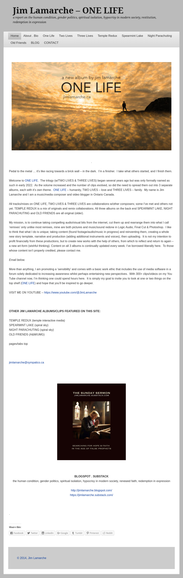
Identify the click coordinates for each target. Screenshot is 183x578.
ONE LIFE (31, 180)
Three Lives (85, 35)
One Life (48, 35)
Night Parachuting (160, 35)
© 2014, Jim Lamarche (31, 558)
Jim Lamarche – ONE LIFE (68, 10)
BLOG (35, 42)
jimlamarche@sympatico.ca (26, 362)
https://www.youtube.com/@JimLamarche (70, 292)
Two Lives (66, 35)
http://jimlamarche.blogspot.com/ (91, 490)
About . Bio (30, 35)
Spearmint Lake (132, 35)
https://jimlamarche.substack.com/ (91, 495)
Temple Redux (107, 35)
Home (15, 35)
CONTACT (51, 42)
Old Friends (18, 42)
